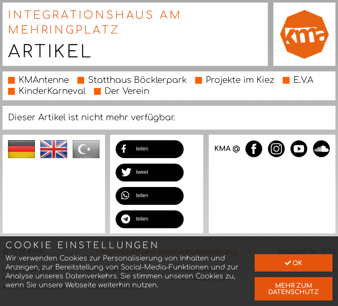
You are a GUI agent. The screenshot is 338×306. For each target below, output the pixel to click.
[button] (150, 149)
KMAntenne (44, 80)
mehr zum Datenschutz (293, 288)
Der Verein (127, 91)
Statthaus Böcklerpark (137, 80)
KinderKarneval (52, 91)
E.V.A (303, 80)
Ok (293, 263)
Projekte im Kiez (240, 80)
